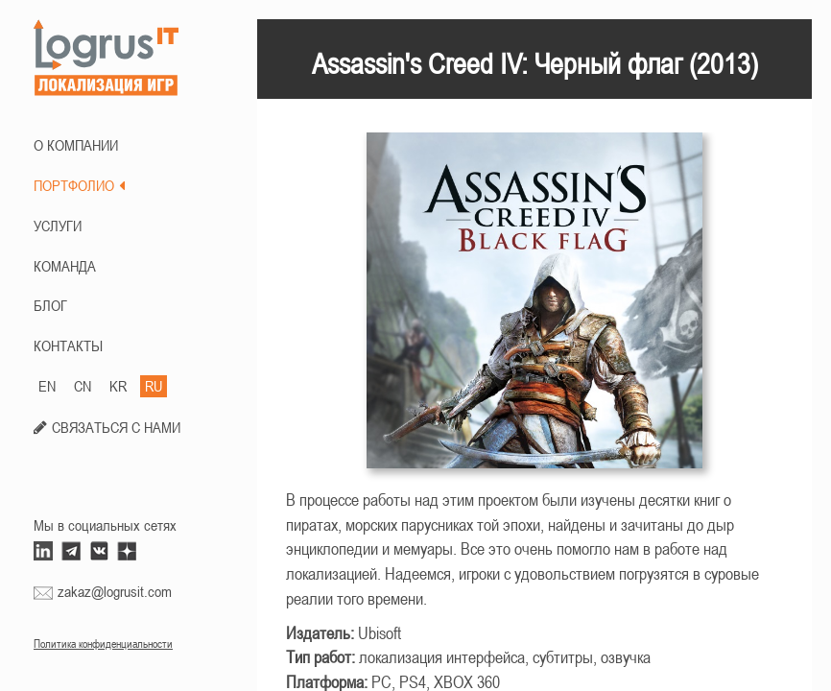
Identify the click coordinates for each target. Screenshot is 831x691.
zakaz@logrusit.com (115, 591)
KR (118, 385)
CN (82, 385)
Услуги (58, 225)
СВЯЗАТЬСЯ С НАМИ (116, 427)
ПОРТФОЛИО (79, 185)
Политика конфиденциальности (103, 644)
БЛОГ (50, 305)
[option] (534, 310)
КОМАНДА (65, 265)
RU (153, 385)
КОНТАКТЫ (68, 345)
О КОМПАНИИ (76, 145)
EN (47, 385)
